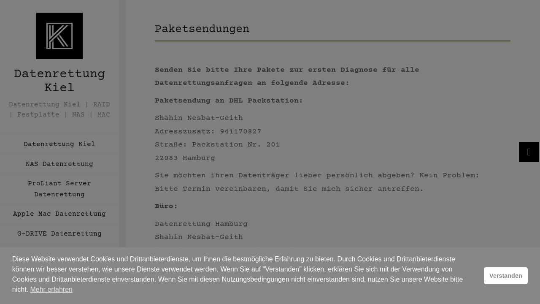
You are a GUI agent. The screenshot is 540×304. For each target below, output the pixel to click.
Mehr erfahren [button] (51, 289)
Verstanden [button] (505, 275)
